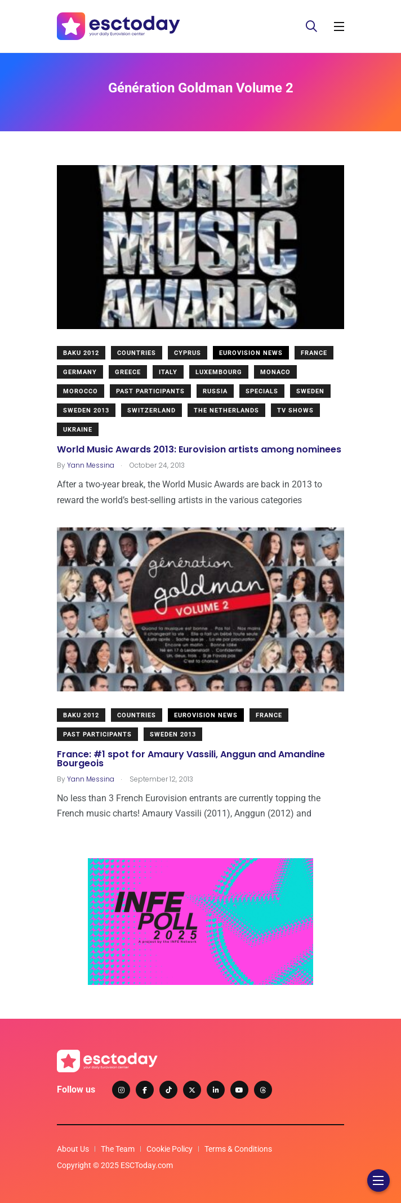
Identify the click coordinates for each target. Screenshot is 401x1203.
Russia (215, 391)
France (314, 353)
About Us (73, 1148)
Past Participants (150, 391)
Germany (80, 372)
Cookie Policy (169, 1148)
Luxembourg (218, 372)
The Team (118, 1148)
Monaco (275, 372)
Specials (262, 391)
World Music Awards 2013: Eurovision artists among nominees (199, 448)
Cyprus (187, 353)
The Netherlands (226, 410)
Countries (136, 353)
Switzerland (151, 410)
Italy (168, 372)
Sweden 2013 (86, 410)
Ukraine (77, 429)
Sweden (310, 391)
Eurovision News (251, 353)
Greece (128, 372)
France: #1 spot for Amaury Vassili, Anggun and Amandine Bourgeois (191, 758)
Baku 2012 (81, 353)
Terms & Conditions (238, 1148)
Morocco (80, 391)
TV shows (295, 410)
